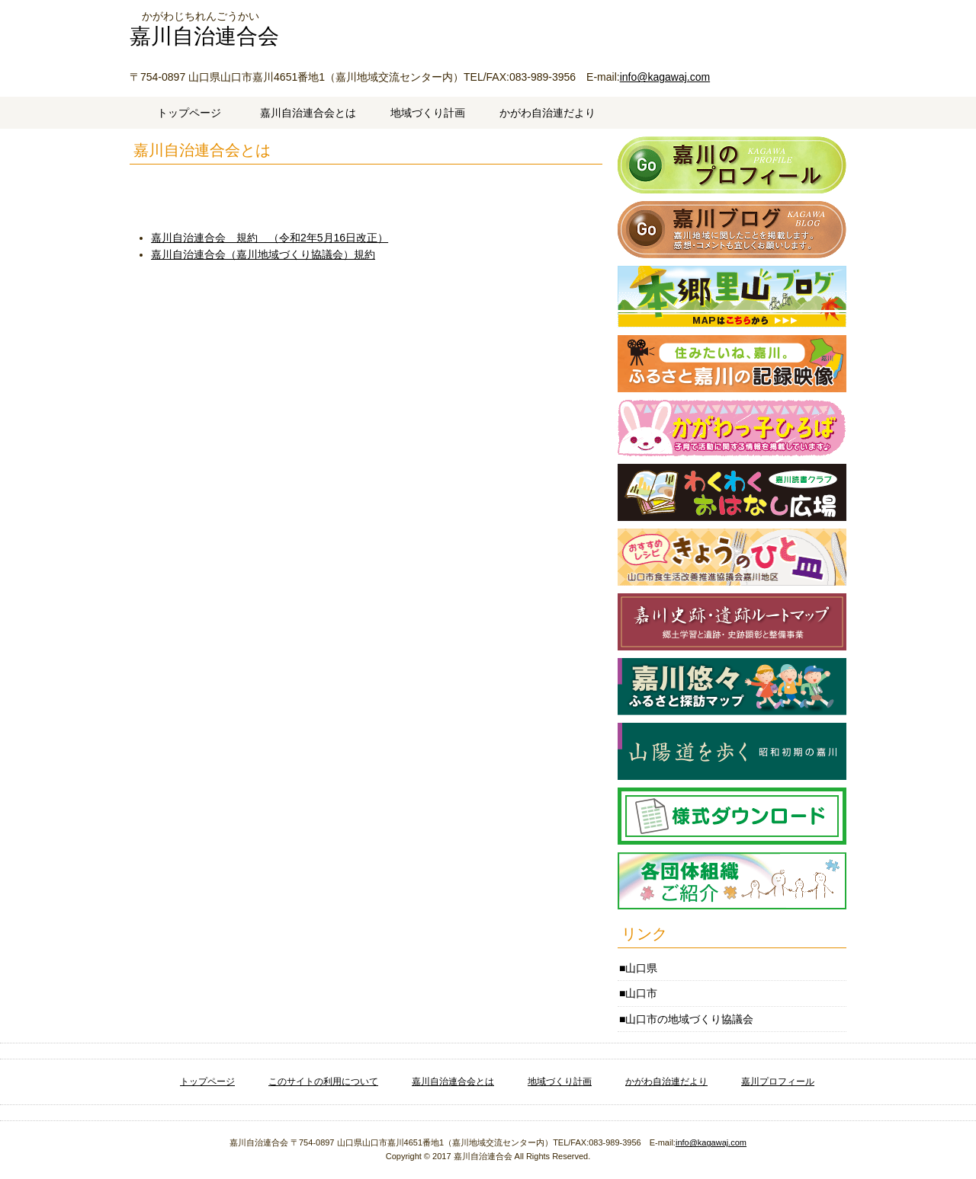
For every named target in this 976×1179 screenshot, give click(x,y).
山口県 (641, 968)
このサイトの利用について (323, 1081)
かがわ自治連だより (547, 113)
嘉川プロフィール (777, 1081)
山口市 (641, 993)
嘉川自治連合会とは (308, 113)
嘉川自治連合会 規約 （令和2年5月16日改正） (269, 238)
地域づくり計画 (427, 113)
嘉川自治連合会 (204, 36)
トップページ (189, 113)
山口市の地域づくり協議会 (689, 1019)
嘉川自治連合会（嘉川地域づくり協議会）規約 (263, 254)
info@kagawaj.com (665, 77)
